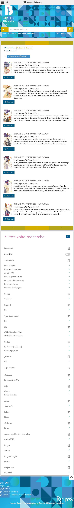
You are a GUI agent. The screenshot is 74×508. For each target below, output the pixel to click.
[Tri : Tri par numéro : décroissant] (18, 56)
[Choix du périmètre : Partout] (5, 29)
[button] (37, 265)
